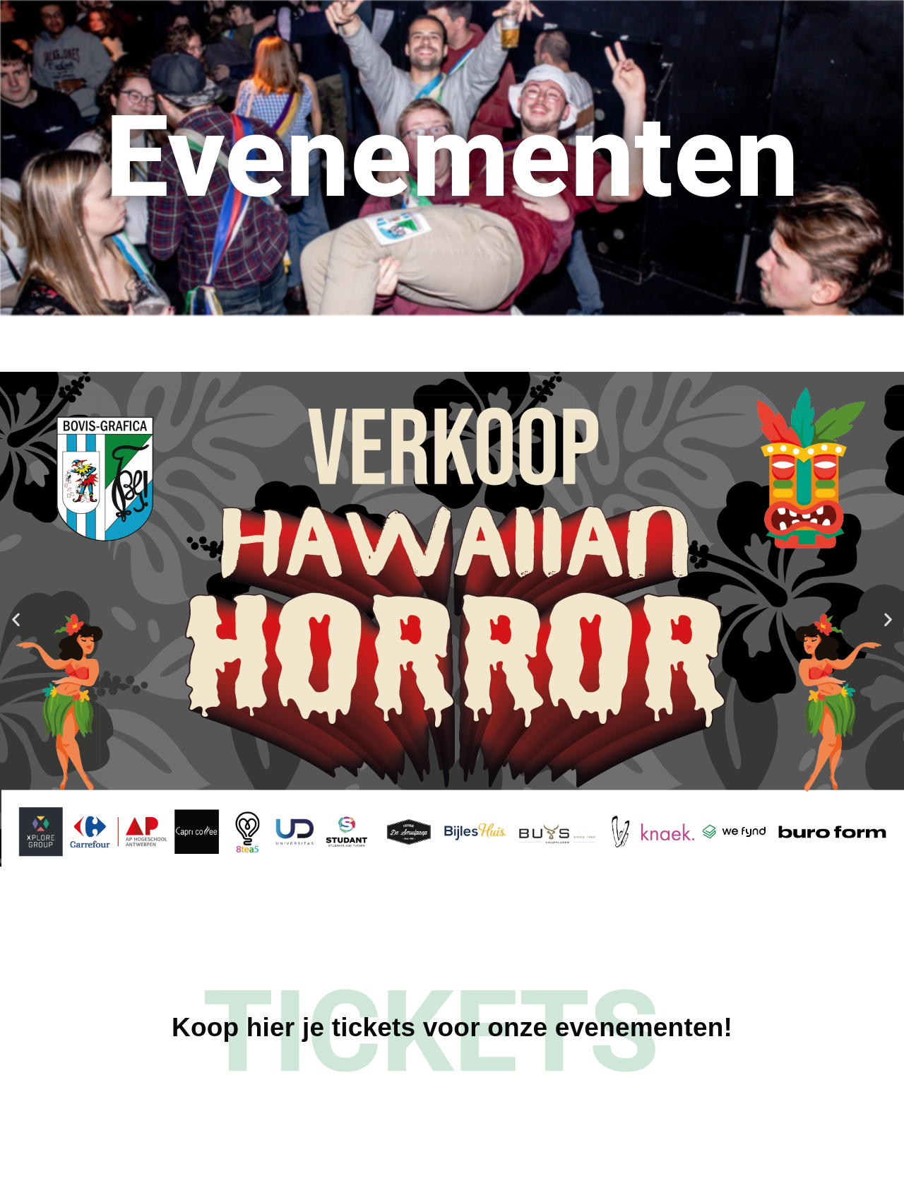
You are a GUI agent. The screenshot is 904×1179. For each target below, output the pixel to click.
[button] (16, 619)
